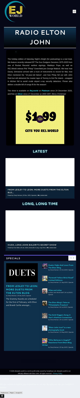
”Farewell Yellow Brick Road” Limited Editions (61, 278)
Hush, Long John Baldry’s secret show (32, 244)
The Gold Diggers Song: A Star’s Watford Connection (60, 316)
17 (67, 160)
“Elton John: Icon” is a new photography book (59, 328)
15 (64, 160)
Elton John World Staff (57, 292)
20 (71, 160)
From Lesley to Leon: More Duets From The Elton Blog (22, 289)
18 (68, 160)
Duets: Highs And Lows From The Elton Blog (60, 266)
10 (57, 160)
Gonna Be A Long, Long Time (37, 247)
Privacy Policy (57, 373)
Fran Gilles (17, 247)
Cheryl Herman (18, 195)
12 (60, 160)
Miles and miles (55, 290)
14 (63, 160)
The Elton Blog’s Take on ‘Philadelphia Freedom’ (59, 303)
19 (70, 160)
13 (61, 160)
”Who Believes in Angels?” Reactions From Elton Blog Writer (56, 342)
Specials (33, 195)
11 (58, 160)
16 (66, 160)
